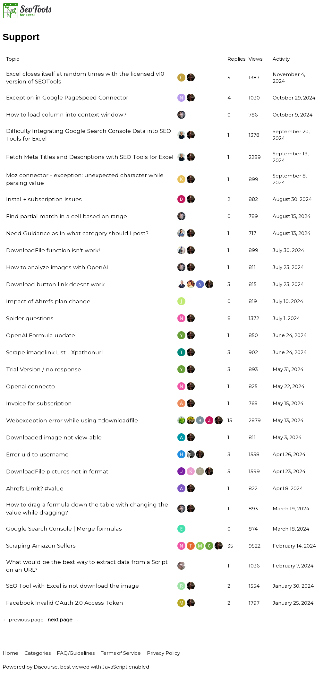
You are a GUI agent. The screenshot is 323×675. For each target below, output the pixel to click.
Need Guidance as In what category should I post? (77, 233)
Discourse (46, 667)
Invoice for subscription (39, 403)
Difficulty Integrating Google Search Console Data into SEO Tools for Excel (88, 134)
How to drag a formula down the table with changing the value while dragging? (87, 508)
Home (10, 653)
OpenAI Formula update (40, 335)
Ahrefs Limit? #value (35, 488)
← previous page (23, 620)
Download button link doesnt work (55, 284)
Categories (37, 653)
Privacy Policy (163, 653)
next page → (63, 620)
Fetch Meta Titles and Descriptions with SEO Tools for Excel (90, 156)
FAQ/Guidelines (76, 653)
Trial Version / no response (43, 369)
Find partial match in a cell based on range (66, 216)
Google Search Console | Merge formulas (64, 528)
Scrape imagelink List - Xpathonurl (54, 352)
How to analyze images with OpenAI (57, 267)
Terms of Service (121, 653)
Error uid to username (37, 454)
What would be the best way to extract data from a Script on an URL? (87, 565)
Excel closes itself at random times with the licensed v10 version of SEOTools (85, 77)
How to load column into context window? (66, 114)
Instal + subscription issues (44, 199)
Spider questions (30, 318)
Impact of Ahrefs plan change (48, 301)
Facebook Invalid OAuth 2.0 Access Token (64, 602)
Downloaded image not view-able (54, 437)
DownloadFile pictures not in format (57, 471)
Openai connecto (30, 386)
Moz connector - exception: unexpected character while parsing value (85, 179)
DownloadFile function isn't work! (53, 250)
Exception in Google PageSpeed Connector (67, 97)
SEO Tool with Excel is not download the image (72, 585)
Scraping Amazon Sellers (41, 545)
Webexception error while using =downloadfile (72, 420)
